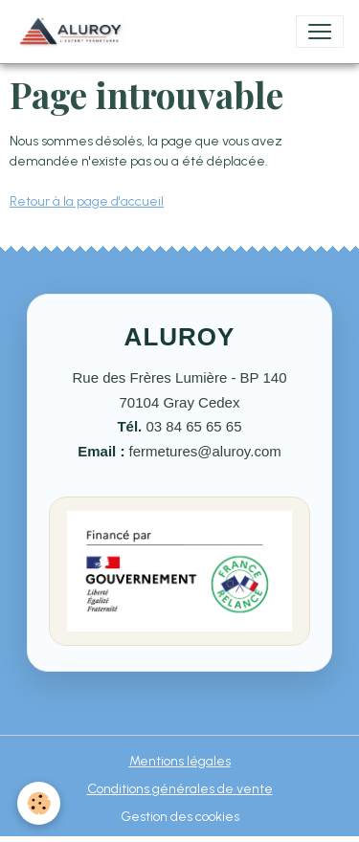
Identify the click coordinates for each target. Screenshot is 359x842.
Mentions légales (180, 761)
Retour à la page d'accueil (87, 201)
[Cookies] (38, 803)
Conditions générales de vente (180, 789)
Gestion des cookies (180, 817)
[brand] (74, 31)
